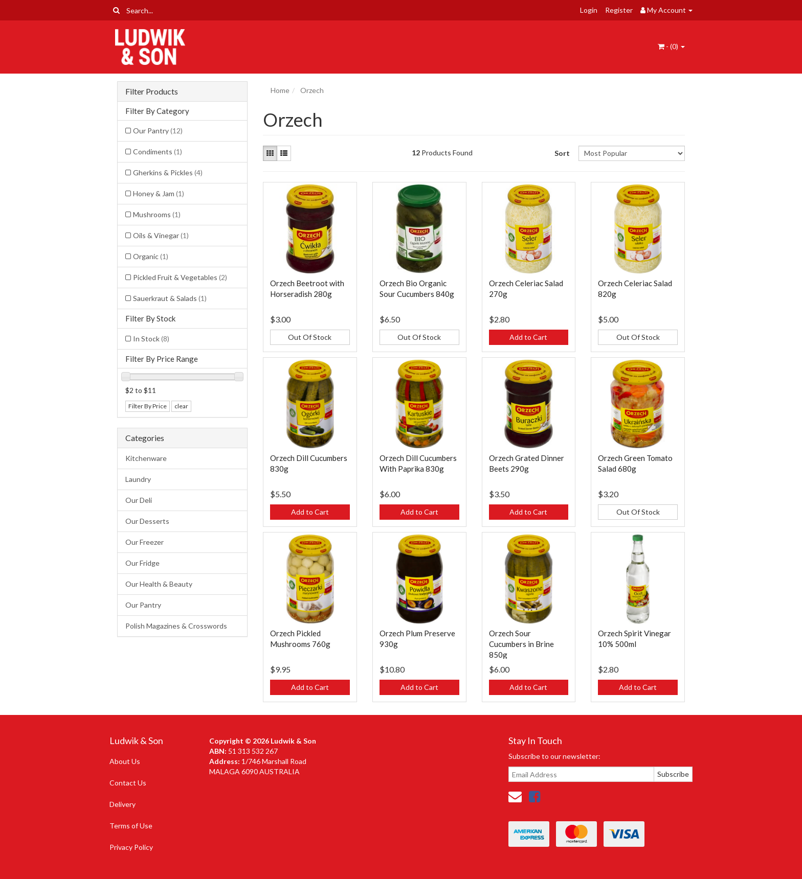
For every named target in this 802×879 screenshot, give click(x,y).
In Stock (151, 338)
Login (588, 10)
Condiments (157, 151)
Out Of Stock (309, 337)
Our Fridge (142, 563)
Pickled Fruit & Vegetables (180, 277)
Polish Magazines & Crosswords (176, 625)
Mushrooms (157, 214)
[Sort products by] (631, 153)
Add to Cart (528, 337)
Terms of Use (130, 825)
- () (671, 46)
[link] (534, 796)
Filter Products (151, 91)
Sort (562, 153)
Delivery (122, 804)
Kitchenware (146, 458)
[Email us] (515, 796)
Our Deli (138, 500)
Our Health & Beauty (158, 584)
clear (181, 406)
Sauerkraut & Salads (170, 298)
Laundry (138, 479)
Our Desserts (147, 521)
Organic (150, 256)
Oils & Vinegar (161, 235)
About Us (124, 761)
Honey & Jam (158, 193)
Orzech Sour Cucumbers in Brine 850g (521, 644)
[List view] (284, 153)
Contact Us (127, 782)
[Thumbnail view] (270, 153)
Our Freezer (144, 542)
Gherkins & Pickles (168, 172)
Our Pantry (158, 130)
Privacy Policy (131, 847)
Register (619, 10)
